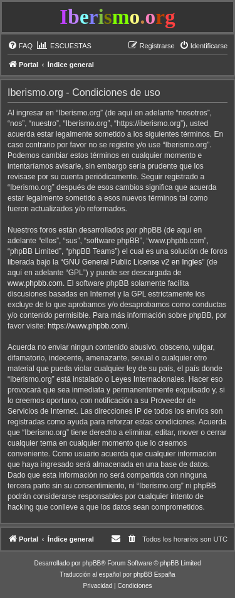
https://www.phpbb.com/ (87, 326)
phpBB (91, 563)
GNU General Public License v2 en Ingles (132, 262)
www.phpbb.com (35, 283)
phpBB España (154, 574)
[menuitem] (20, 45)
